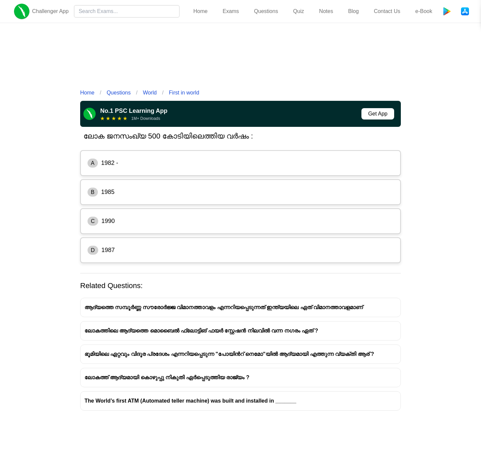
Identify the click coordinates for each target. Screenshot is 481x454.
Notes (326, 11)
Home (200, 11)
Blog (353, 11)
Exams (230, 11)
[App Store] (465, 11)
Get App (377, 114)
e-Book (423, 11)
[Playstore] (447, 11)
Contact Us (387, 11)
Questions (266, 11)
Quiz (298, 11)
